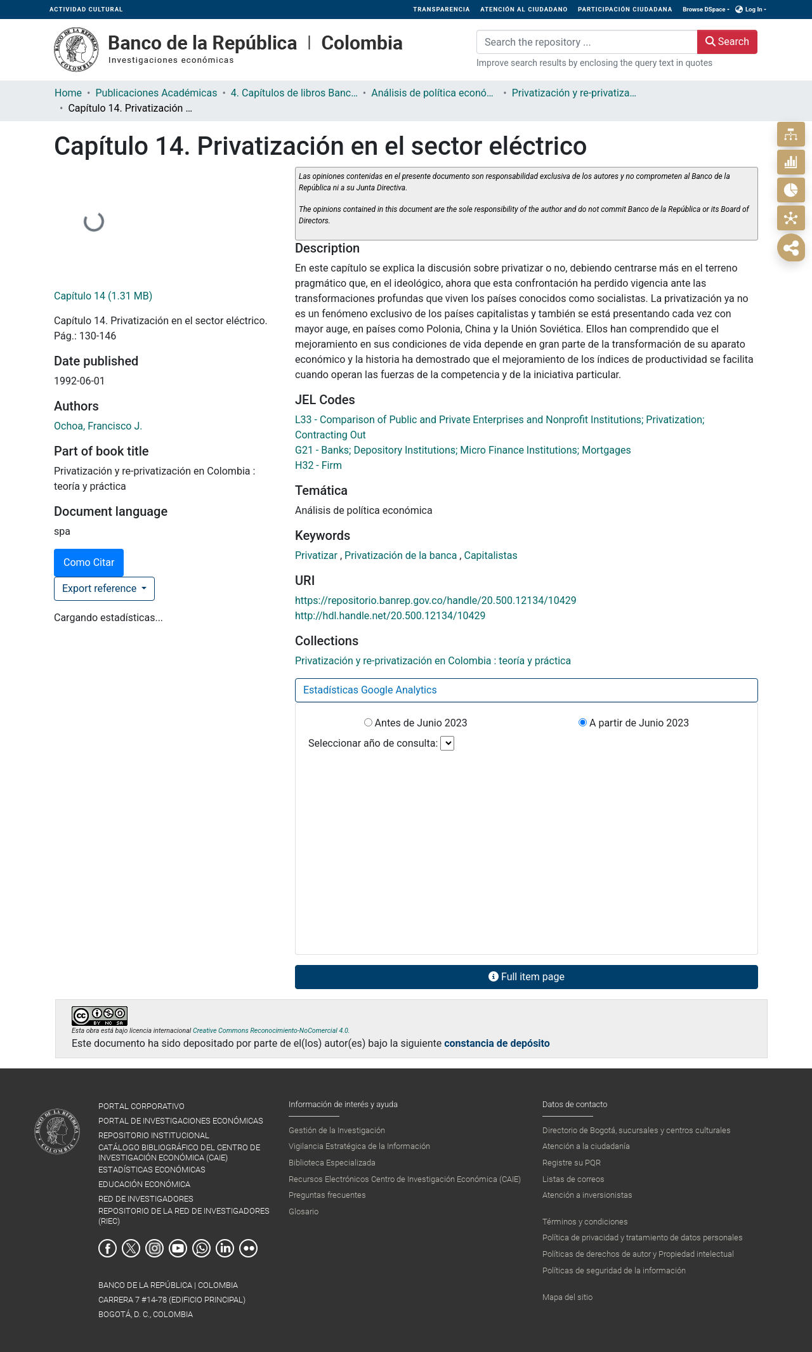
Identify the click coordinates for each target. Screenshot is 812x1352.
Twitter (131, 1248)
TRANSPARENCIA (441, 9)
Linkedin (225, 1248)
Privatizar (317, 555)
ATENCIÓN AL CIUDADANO (524, 9)
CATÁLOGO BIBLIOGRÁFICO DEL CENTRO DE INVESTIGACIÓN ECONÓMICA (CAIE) (179, 1152)
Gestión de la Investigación (337, 1130)
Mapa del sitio (567, 1297)
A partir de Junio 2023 (634, 723)
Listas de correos (573, 1179)
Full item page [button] (526, 977)
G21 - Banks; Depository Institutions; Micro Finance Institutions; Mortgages (463, 450)
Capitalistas (490, 555)
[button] (739, 9)
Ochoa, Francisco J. (98, 426)
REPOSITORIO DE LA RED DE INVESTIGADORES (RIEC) (184, 1215)
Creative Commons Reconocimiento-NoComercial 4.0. (271, 1031)
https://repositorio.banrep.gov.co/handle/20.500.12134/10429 (436, 600)
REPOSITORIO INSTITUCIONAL (153, 1135)
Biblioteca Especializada (332, 1162)
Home (68, 93)
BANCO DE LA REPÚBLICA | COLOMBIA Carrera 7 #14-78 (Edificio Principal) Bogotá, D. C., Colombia (172, 1299)
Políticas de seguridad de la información (614, 1270)
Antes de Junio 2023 (416, 723)
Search (727, 42)
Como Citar (88, 562)
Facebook (107, 1248)
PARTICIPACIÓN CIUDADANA (625, 9)
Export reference (100, 588)
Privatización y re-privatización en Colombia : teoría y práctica (575, 93)
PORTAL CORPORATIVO (141, 1106)
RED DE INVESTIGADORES (145, 1199)
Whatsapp (201, 1248)
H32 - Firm (318, 465)
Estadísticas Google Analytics (370, 690)
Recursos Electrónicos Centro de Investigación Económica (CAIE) (405, 1179)
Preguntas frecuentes (327, 1195)
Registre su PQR (571, 1162)
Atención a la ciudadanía (586, 1146)
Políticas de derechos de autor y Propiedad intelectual (638, 1254)
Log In (754, 9)
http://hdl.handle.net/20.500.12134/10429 (390, 616)
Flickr (248, 1248)
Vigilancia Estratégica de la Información (359, 1146)
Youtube (178, 1248)
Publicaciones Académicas (156, 93)
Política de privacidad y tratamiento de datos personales (642, 1237)
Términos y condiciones (585, 1221)
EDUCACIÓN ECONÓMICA (144, 1184)
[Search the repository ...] (587, 42)
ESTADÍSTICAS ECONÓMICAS (152, 1169)
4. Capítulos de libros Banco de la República (294, 93)
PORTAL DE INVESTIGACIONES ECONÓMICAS (180, 1121)
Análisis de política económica (434, 93)
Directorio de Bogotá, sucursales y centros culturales (636, 1130)
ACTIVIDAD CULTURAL (86, 9)
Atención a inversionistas (587, 1195)
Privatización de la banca (401, 555)
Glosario (303, 1211)
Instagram (154, 1248)
